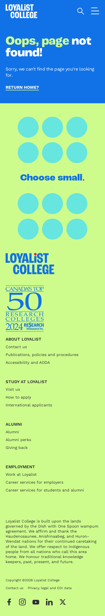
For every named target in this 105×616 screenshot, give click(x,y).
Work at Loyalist (21, 474)
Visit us (13, 389)
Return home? (22, 87)
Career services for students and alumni (45, 490)
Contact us (16, 347)
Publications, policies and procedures (42, 354)
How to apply (18, 397)
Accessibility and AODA (28, 362)
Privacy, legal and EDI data (50, 588)
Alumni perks (18, 439)
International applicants (29, 405)
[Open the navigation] (95, 12)
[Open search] (80, 11)
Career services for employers (34, 482)
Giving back (17, 447)
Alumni (12, 432)
